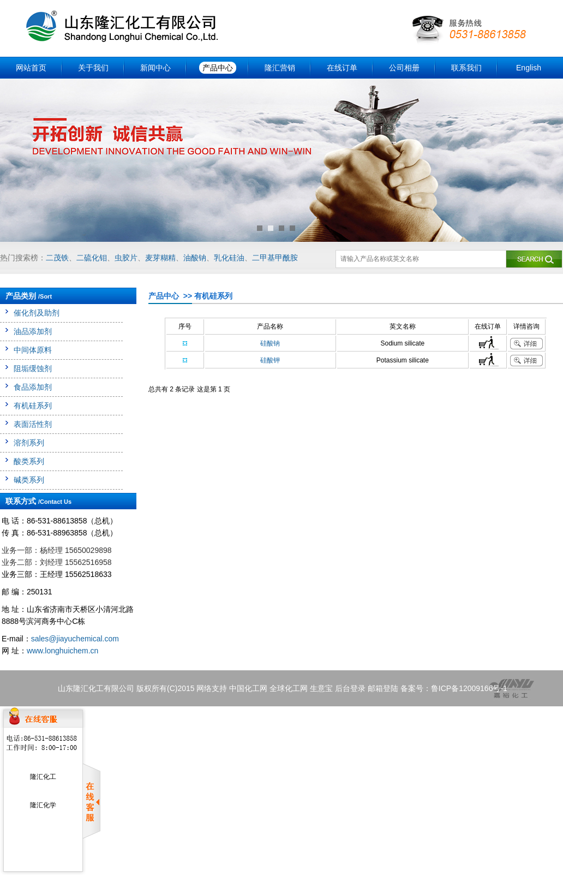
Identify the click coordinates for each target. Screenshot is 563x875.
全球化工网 (288, 688)
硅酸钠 (270, 343)
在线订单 (342, 67)
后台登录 (350, 688)
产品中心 (217, 67)
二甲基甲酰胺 (275, 257)
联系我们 (466, 67)
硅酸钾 (270, 360)
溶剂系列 (29, 442)
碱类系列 (29, 479)
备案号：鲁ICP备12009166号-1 (453, 688)
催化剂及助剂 (36, 312)
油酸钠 (194, 257)
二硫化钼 (91, 257)
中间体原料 (33, 350)
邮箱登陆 (383, 688)
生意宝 (321, 688)
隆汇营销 (280, 67)
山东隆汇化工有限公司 (96, 688)
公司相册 (404, 67)
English (528, 67)
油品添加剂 (33, 331)
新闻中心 (155, 67)
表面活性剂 (33, 424)
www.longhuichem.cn (63, 650)
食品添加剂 (33, 387)
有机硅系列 (33, 405)
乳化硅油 (229, 257)
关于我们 (93, 67)
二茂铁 (57, 257)
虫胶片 (126, 257)
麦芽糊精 (160, 257)
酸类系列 (29, 461)
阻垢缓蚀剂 (33, 368)
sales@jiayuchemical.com (75, 638)
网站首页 (31, 67)
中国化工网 (248, 688)
